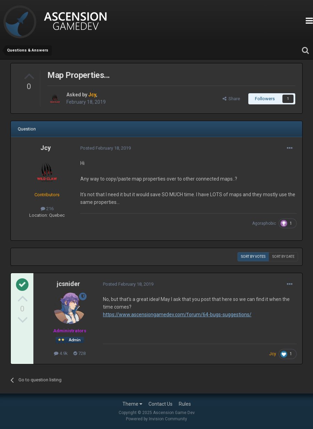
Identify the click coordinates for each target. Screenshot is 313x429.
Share (231, 98)
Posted (105, 148)
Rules (185, 404)
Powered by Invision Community (156, 418)
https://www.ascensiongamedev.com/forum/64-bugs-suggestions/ (177, 314)
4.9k (61, 353)
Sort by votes (253, 257)
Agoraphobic (264, 223)
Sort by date (283, 257)
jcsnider (68, 283)
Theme (132, 404)
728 (79, 353)
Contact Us (160, 404)
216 (47, 208)
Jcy (45, 147)
